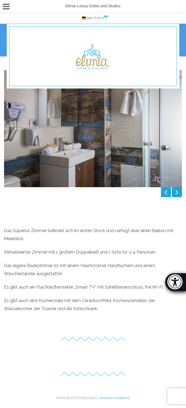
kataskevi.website (114, 398)
